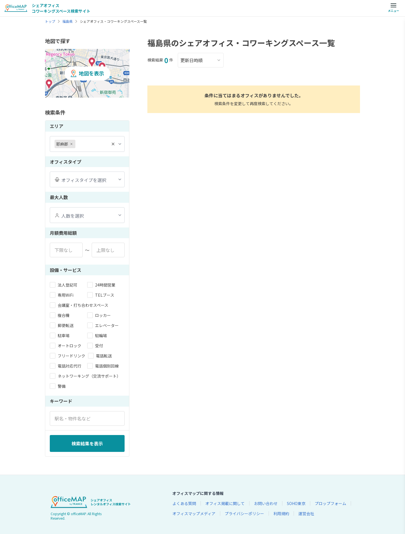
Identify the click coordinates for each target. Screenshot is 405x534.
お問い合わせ (266, 503)
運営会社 (306, 513)
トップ (50, 21)
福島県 (67, 21)
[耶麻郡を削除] (71, 144)
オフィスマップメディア (193, 513)
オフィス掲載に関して (225, 503)
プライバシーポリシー (244, 513)
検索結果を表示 (87, 443)
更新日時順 (200, 60)
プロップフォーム (330, 503)
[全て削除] (113, 144)
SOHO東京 (296, 503)
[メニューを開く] (393, 8)
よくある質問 (184, 503)
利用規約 (281, 513)
